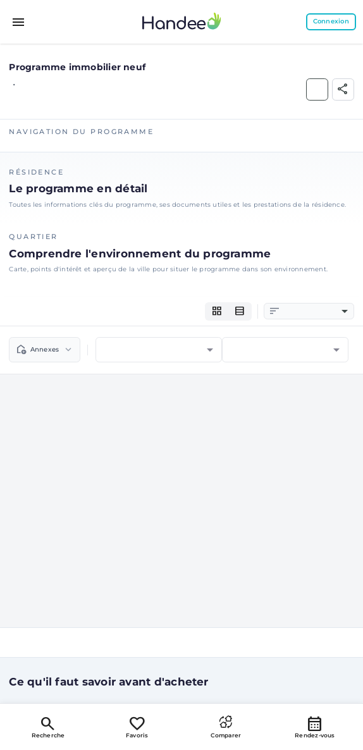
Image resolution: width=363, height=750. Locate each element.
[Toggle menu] (19, 22)
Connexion (331, 21)
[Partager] (343, 89)
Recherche (48, 727)
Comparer (226, 727)
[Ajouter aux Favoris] (317, 89)
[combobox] (315, 311)
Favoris (137, 727)
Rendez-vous (315, 727)
